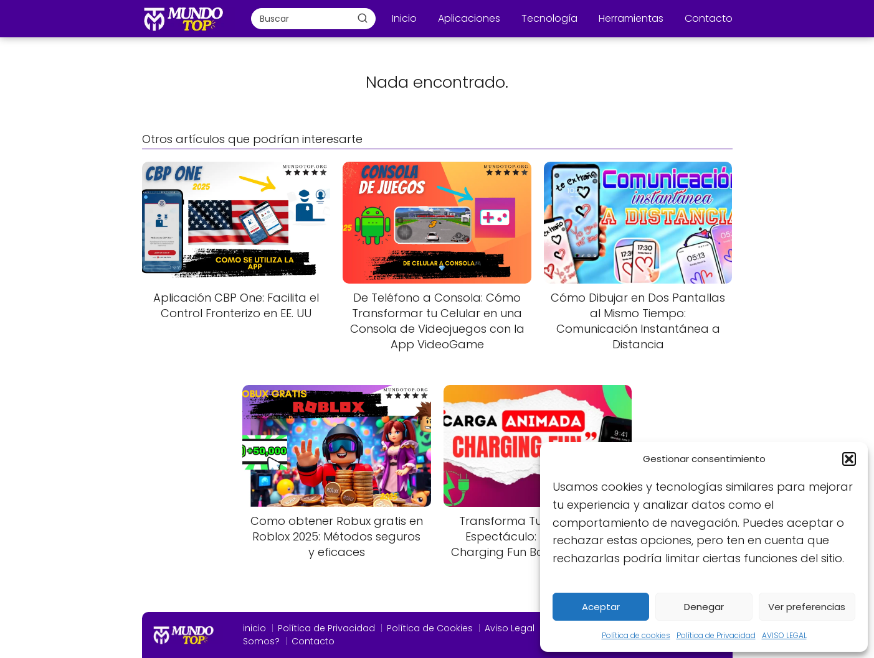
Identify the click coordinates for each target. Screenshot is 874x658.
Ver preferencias (806, 606)
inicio (254, 628)
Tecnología (549, 18)
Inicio (404, 18)
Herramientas (631, 18)
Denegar (704, 606)
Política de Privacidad (716, 635)
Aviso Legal (509, 628)
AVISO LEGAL (784, 635)
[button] (849, 459)
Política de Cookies (430, 628)
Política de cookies (636, 635)
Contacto (709, 18)
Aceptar (601, 606)
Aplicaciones (469, 18)
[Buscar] (362, 18)
